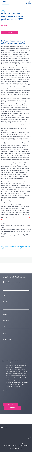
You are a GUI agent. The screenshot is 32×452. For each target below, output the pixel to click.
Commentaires (7, 339)
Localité (5, 314)
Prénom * (5, 289)
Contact (10, 443)
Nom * (4, 295)
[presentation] (16, 396)
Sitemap (21, 443)
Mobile (5, 327)
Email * (5, 333)
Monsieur (7, 282)
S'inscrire (9, 32)
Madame (17, 282)
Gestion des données (23, 445)
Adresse (5, 301)
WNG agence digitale (18, 450)
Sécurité (5, 391)
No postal (5, 308)
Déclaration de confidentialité (10, 445)
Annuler (10, 405)
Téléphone (6, 320)
